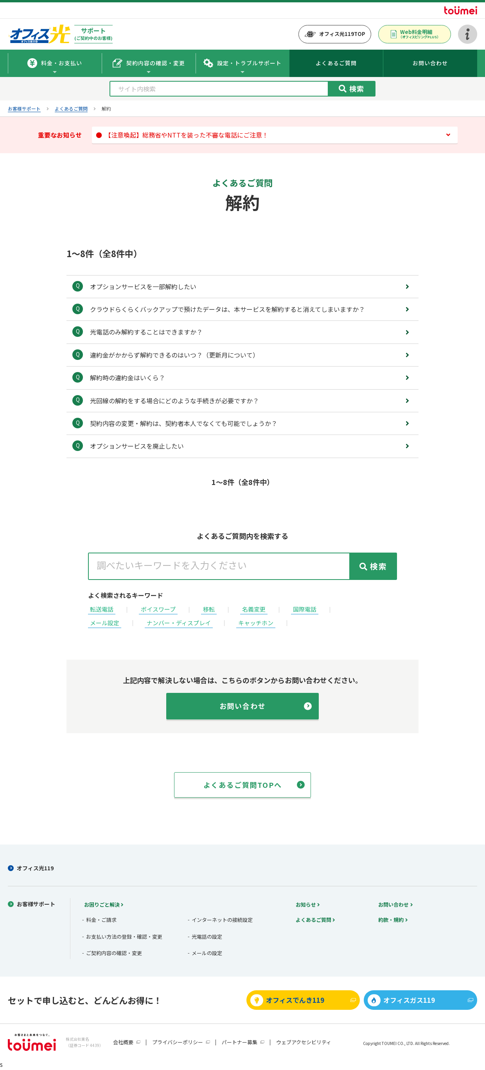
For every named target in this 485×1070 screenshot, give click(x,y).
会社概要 (123, 1042)
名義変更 (254, 609)
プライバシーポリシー (177, 1042)
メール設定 (104, 623)
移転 (209, 609)
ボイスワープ (158, 609)
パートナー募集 (239, 1042)
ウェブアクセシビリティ (303, 1042)
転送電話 (101, 609)
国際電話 (304, 609)
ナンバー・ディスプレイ (179, 623)
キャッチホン (255, 623)
